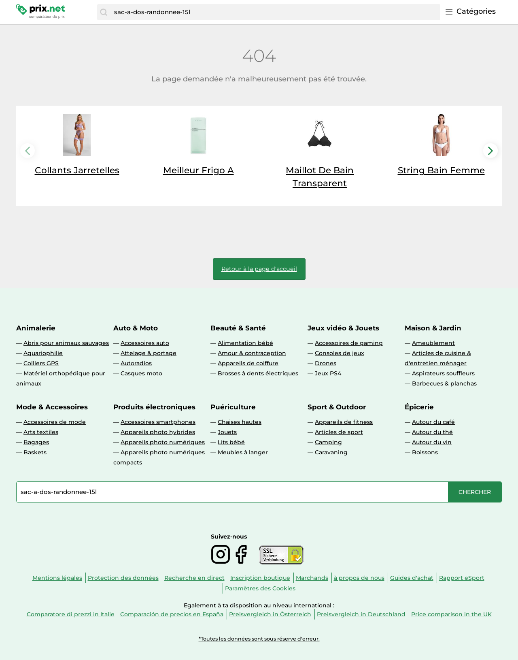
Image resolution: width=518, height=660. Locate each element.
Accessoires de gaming (349, 343)
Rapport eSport (461, 577)
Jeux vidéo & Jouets (343, 328)
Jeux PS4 (328, 373)
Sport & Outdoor (337, 407)
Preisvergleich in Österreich (270, 614)
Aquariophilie (43, 353)
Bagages (36, 442)
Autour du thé (432, 432)
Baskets (35, 452)
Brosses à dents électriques (258, 373)
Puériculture (233, 407)
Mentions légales (57, 577)
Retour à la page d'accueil (259, 269)
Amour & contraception (252, 353)
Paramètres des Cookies (260, 588)
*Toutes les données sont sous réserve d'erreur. (259, 639)
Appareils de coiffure (248, 363)
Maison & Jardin (433, 328)
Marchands (312, 577)
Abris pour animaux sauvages (66, 343)
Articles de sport (339, 432)
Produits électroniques (154, 407)
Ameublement (433, 343)
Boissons (425, 452)
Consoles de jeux (339, 353)
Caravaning (331, 452)
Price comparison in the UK (451, 614)
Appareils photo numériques (163, 442)
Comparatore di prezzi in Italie (71, 614)
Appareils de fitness (344, 422)
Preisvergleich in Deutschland (361, 614)
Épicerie (419, 407)
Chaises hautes (239, 422)
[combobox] (275, 12)
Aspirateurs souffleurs (443, 373)
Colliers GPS (41, 363)
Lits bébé (231, 442)
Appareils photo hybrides (158, 432)
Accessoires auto (145, 343)
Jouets (227, 432)
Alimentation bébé (245, 343)
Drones (325, 363)
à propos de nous (359, 577)
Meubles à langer (243, 452)
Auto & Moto (135, 328)
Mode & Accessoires (52, 407)
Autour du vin (432, 442)
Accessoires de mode (54, 422)
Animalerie (35, 328)
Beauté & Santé (238, 328)
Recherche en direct (194, 577)
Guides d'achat (411, 577)
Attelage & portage (148, 353)
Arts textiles (40, 432)
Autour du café (433, 422)
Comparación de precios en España (171, 614)
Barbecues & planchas (444, 383)
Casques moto (141, 373)
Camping (328, 442)
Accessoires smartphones (158, 422)
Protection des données (123, 577)
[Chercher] (103, 12)
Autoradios (136, 363)
